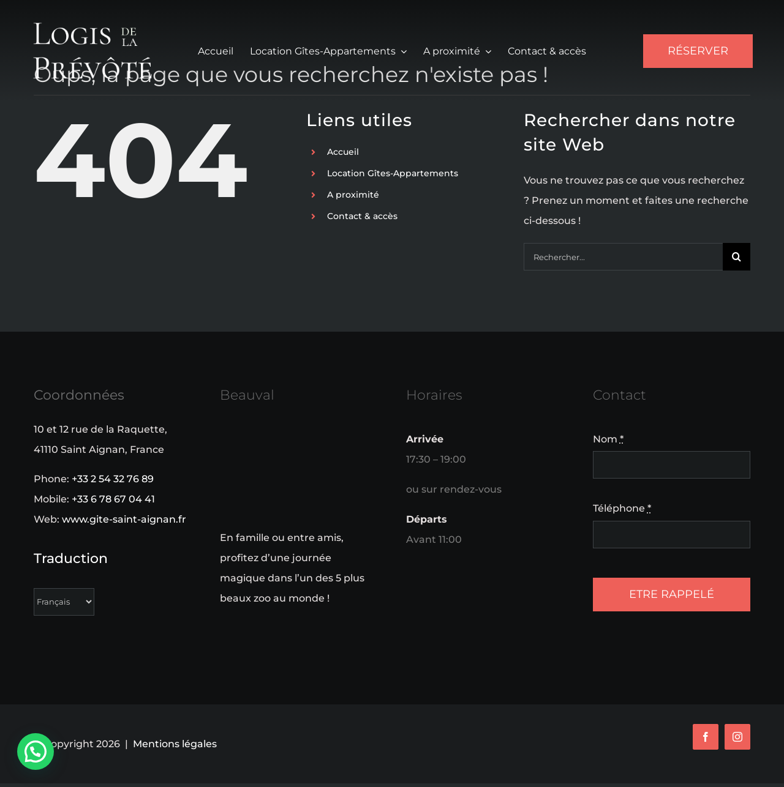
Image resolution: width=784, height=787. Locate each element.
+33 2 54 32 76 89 (113, 479)
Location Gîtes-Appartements (392, 173)
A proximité (353, 194)
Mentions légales (175, 744)
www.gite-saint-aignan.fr (124, 519)
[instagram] (737, 737)
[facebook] (705, 737)
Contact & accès (362, 216)
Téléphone (622, 508)
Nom (608, 439)
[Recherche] (736, 256)
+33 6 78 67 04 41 (113, 499)
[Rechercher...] (623, 256)
